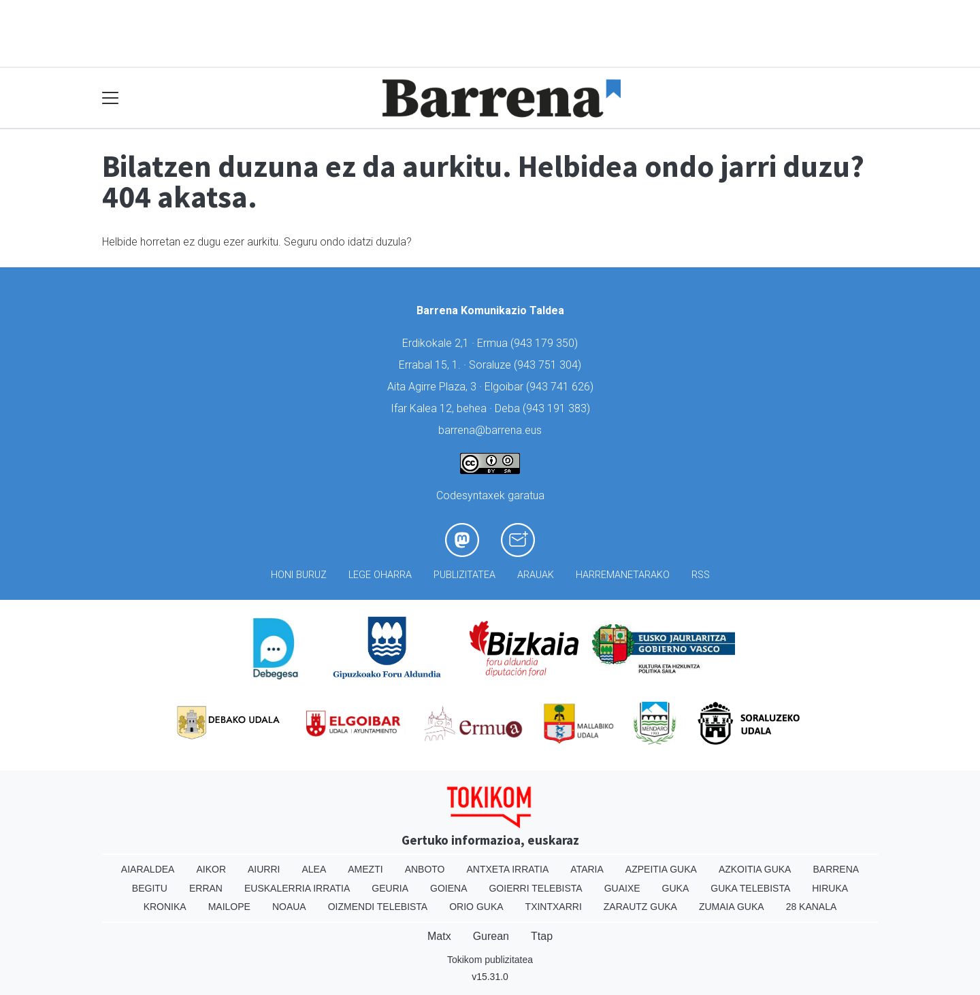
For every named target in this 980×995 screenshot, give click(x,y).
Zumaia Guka (731, 906)
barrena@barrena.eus (490, 430)
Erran (206, 888)
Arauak (535, 575)
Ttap (542, 936)
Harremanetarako (623, 575)
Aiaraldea (148, 869)
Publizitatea (464, 575)
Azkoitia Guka (755, 869)
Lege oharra (380, 575)
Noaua (289, 906)
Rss (700, 575)
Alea (313, 869)
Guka (675, 888)
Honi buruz (299, 575)
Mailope (229, 906)
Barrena (836, 869)
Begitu (149, 888)
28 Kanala (811, 906)
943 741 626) (561, 386)
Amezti (365, 869)
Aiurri (264, 869)
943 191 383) (558, 408)
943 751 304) (549, 364)
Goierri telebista (535, 888)
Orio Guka (476, 906)
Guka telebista (750, 888)
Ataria (587, 869)
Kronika (165, 906)
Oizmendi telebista (378, 906)
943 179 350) (546, 343)
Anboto (425, 869)
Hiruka (830, 888)
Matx (439, 936)
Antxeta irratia (508, 869)
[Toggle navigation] (110, 98)
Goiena (448, 888)
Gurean (491, 936)
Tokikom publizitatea (490, 959)
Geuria (390, 888)
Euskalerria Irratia (297, 888)
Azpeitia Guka (661, 869)
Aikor (211, 869)
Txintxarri (553, 906)
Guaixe (622, 888)
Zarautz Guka (640, 906)
